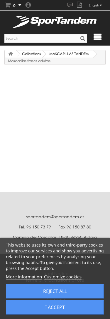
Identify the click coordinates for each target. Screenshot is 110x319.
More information (24, 277)
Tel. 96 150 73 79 (35, 226)
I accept (55, 307)
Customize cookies (63, 277)
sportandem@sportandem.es (55, 216)
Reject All (55, 291)
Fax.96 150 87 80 (74, 226)
